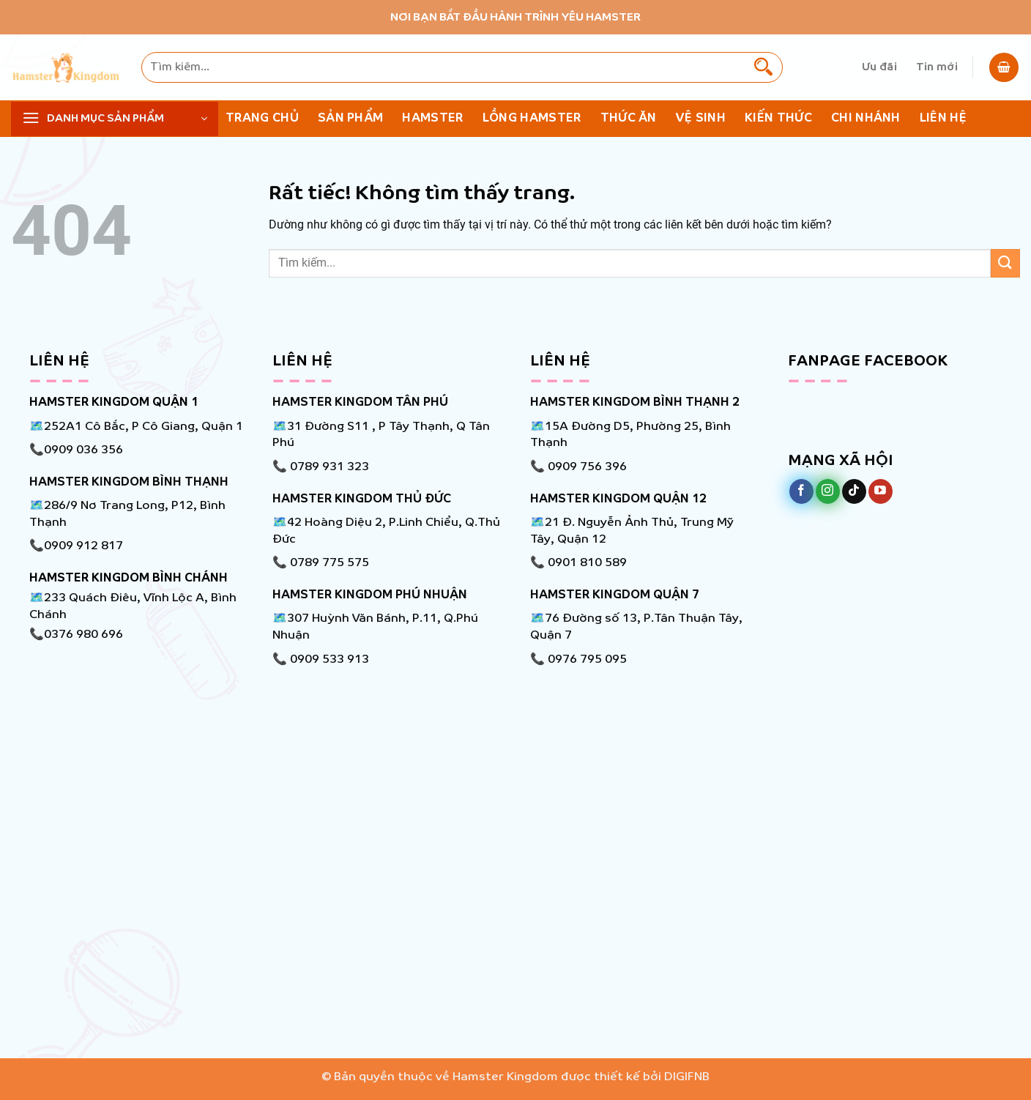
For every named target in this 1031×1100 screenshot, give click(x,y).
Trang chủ (262, 118)
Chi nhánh (866, 118)
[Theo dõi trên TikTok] (854, 491)
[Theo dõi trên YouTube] (880, 491)
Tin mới (937, 67)
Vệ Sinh (701, 118)
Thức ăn (628, 118)
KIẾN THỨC (778, 118)
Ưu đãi (879, 67)
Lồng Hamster (532, 118)
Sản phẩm (351, 118)
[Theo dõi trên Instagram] (828, 491)
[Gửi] (763, 67)
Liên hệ (943, 118)
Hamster (432, 118)
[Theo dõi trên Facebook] (801, 491)
